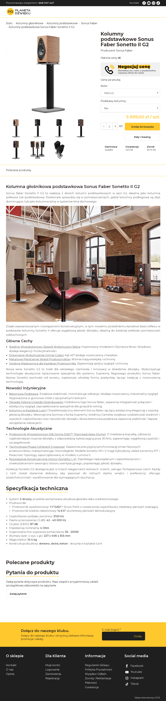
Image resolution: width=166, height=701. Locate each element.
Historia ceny (110, 57)
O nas (9, 669)
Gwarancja (92, 687)
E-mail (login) (110, 629)
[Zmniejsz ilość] (115, 126)
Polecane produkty (18, 170)
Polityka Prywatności (98, 669)
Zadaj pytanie (18, 593)
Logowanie (52, 669)
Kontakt (134, 2)
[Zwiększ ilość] (103, 126)
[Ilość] (109, 126)
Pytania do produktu (32, 573)
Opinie (10, 674)
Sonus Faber (124, 50)
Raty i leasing (142, 136)
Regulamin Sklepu (97, 665)
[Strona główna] (19, 11)
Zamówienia (53, 674)
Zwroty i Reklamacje (98, 678)
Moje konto (52, 665)
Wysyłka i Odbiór (96, 674)
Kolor (104, 86)
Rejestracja (52, 678)
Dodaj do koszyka (142, 126)
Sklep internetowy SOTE (147, 697)
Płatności (91, 682)
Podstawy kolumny (113, 101)
